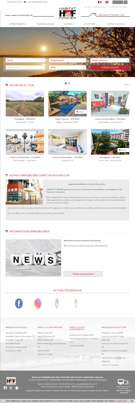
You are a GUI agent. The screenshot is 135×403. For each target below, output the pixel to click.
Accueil (88, 7)
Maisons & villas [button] (45, 24)
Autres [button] (69, 24)
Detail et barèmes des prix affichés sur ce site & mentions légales (67, 377)
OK (125, 2)
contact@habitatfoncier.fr (35, 2)
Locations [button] (90, 24)
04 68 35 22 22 (14, 2)
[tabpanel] (67, 129)
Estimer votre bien (117, 7)
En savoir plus (121, 401)
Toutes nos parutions (83, 273)
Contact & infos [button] (116, 24)
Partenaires (55, 380)
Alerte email (100, 7)
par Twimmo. (104, 391)
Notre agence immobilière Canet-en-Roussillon (84, 380)
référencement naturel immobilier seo (84, 391)
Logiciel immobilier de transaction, (39, 391)
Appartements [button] (18, 24)
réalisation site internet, (61, 391)
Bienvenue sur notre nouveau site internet (82, 240)
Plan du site (42, 380)
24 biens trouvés (110, 77)
